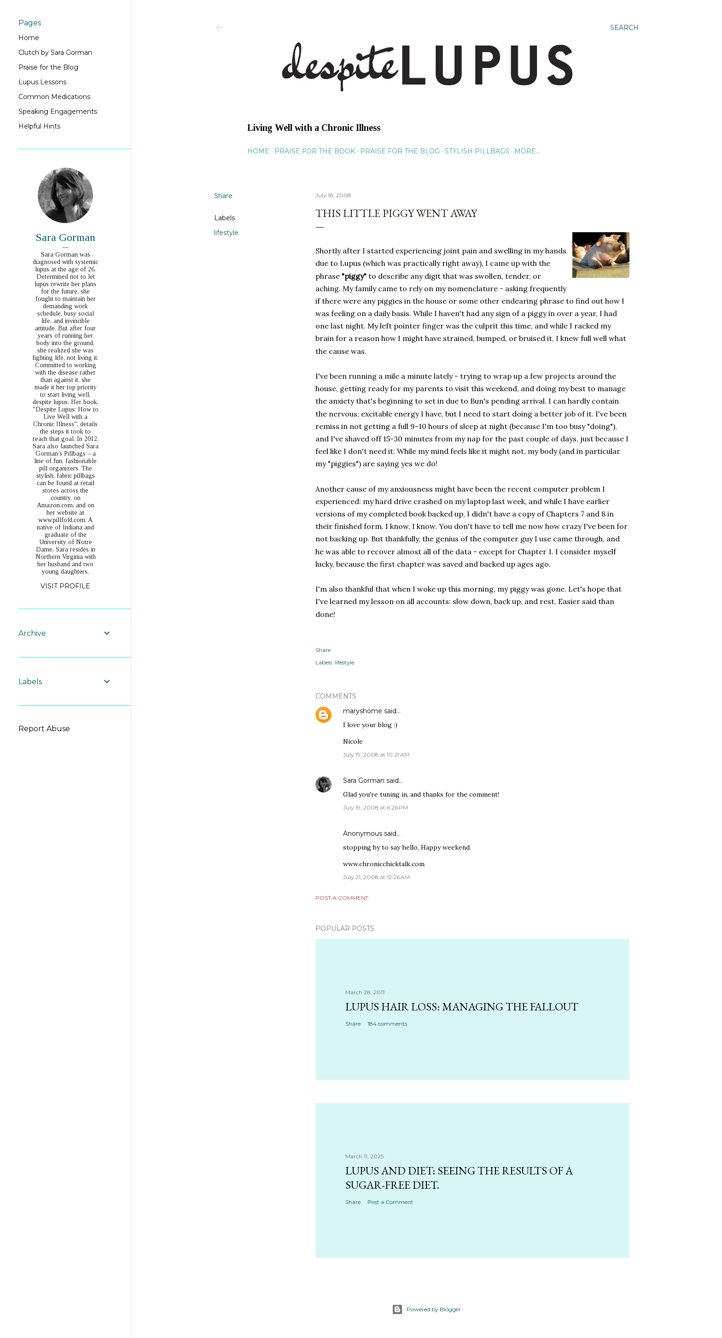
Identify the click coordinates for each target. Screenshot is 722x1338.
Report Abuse (44, 728)
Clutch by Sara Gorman (55, 52)
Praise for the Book (314, 151)
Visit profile (65, 586)
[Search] (624, 28)
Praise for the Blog (400, 151)
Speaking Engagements (57, 111)
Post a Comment (341, 897)
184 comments (387, 1023)
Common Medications (54, 97)
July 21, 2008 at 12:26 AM (376, 877)
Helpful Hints (39, 126)
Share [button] (223, 196)
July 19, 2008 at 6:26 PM (375, 807)
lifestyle (226, 233)
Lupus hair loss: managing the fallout (461, 1006)
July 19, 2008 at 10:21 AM (376, 754)
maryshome (362, 711)
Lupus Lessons (42, 82)
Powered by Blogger (426, 1309)
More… (527, 151)
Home (258, 151)
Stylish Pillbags (477, 151)
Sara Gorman (363, 780)
